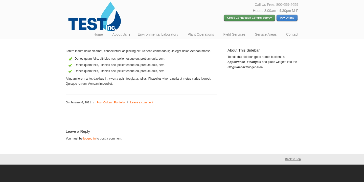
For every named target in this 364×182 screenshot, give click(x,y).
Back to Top (293, 159)
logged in (89, 138)
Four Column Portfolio (111, 102)
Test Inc (102, 17)
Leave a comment (141, 102)
